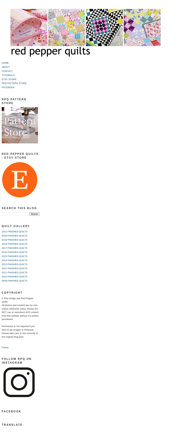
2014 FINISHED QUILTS (14, 260)
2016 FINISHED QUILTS (14, 252)
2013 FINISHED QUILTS (14, 264)
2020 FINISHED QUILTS (14, 235)
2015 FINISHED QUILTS (14, 256)
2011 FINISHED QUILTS (14, 272)
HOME (5, 63)
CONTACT (7, 71)
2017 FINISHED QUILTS (14, 248)
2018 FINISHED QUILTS (14, 244)
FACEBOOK (8, 87)
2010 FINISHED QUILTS (14, 276)
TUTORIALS (8, 75)
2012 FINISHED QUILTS (14, 268)
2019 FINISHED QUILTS (14, 240)
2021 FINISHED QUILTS (14, 231)
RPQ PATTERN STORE (14, 83)
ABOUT (6, 67)
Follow (5, 347)
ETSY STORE (9, 79)
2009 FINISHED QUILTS (14, 280)
